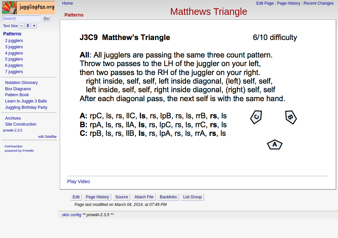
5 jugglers (14, 59)
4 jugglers (14, 53)
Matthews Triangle (209, 11)
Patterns (74, 15)
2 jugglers (14, 40)
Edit (76, 197)
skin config (71, 215)
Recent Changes (319, 3)
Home (67, 3)
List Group (192, 197)
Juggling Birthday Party (26, 107)
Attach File (143, 197)
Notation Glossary (21, 82)
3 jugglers (14, 47)
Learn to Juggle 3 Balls (26, 101)
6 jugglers (14, 65)
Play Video (78, 181)
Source (121, 197)
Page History (288, 3)
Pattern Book (17, 95)
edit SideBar (47, 137)
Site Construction (20, 124)
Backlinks (168, 197)
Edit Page (265, 3)
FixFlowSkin (13, 146)
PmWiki (28, 150)
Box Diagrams (18, 89)
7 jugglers (14, 71)
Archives (13, 118)
